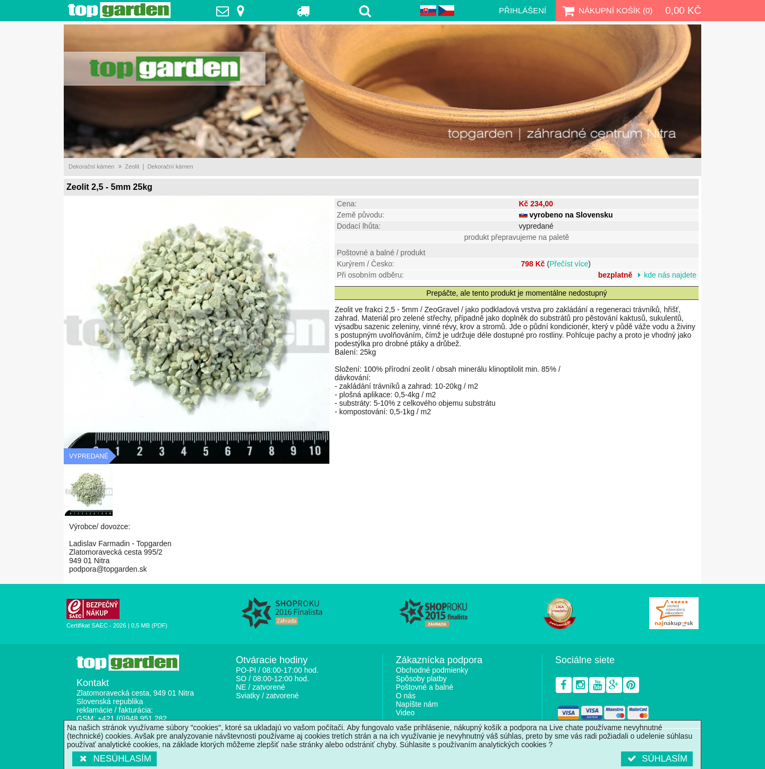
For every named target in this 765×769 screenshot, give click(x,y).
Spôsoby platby (421, 678)
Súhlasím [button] (656, 759)
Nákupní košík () (606, 10)
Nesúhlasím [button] (114, 759)
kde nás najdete (670, 275)
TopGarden (119, 10)
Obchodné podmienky (432, 670)
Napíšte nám (417, 704)
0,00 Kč (683, 10)
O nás (405, 695)
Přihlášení (522, 10)
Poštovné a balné (424, 687)
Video (405, 712)
